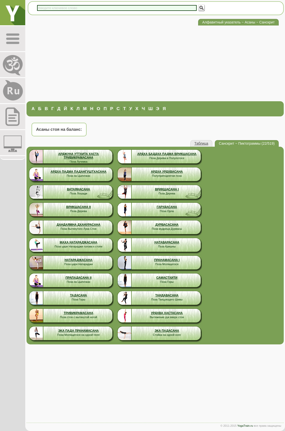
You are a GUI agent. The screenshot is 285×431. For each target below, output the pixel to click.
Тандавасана (166, 295)
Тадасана (78, 295)
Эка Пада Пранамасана (78, 331)
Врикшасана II (78, 207)
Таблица (201, 143)
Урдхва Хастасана (167, 313)
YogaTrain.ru (245, 425)
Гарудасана (167, 207)
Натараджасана (78, 260)
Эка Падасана (167, 331)
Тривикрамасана (78, 313)
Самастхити (166, 278)
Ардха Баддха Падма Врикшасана (167, 154)
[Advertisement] (155, 63)
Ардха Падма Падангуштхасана (79, 171)
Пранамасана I (167, 260)
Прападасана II (78, 278)
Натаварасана (166, 242)
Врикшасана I (167, 189)
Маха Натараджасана (78, 242)
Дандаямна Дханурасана (78, 224)
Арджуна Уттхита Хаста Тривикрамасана (78, 155)
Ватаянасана (78, 189)
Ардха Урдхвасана (167, 171)
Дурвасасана (166, 224)
